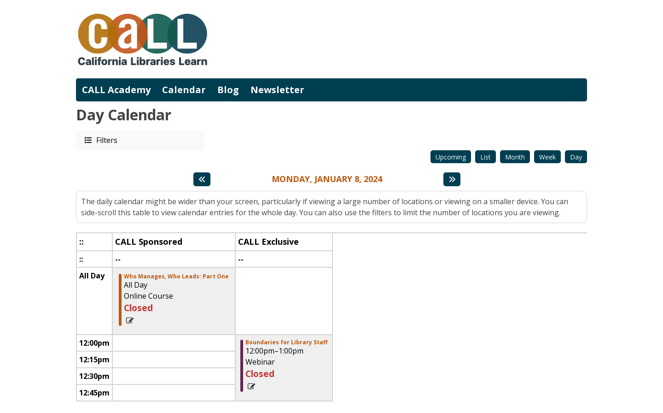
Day (576, 157)
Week (547, 157)
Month (515, 157)
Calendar (184, 89)
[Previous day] (201, 179)
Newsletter (277, 89)
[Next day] (451, 179)
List (485, 157)
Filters (106, 140)
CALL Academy (116, 89)
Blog (228, 89)
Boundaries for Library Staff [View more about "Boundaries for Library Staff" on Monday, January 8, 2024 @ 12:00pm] (286, 342)
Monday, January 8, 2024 (327, 179)
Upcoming (451, 157)
